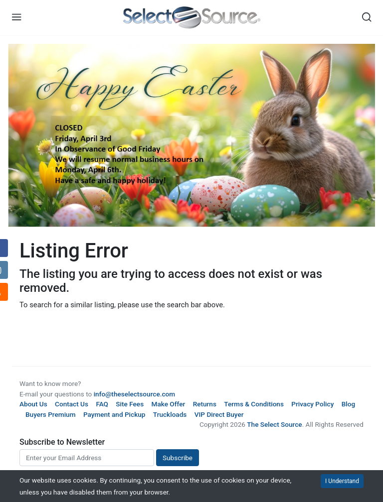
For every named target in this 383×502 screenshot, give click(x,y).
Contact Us (71, 404)
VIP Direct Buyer (219, 414)
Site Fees (130, 404)
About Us (33, 404)
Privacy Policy (312, 404)
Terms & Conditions (254, 404)
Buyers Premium (50, 414)
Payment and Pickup (114, 414)
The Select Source (274, 424)
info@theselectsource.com (135, 394)
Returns (204, 404)
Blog (348, 404)
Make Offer (169, 404)
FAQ (102, 404)
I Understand (342, 481)
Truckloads (170, 414)
